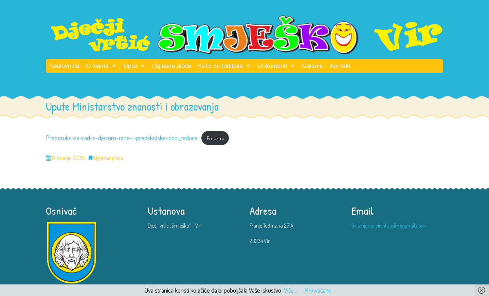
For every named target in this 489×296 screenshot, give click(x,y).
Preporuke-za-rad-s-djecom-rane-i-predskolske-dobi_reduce (122, 137)
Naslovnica (64, 66)
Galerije (312, 66)
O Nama (101, 66)
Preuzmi (215, 138)
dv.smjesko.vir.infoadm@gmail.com (388, 225)
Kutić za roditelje (224, 66)
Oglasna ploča (171, 66)
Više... (290, 290)
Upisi (134, 66)
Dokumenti (276, 66)
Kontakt (340, 66)
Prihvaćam (318, 290)
